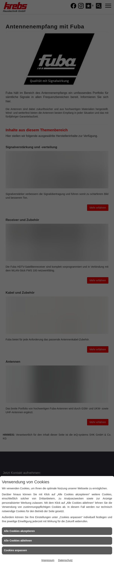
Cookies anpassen (15, 550)
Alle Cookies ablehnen (18, 540)
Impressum (47, 560)
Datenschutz (65, 560)
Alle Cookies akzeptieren (19, 531)
